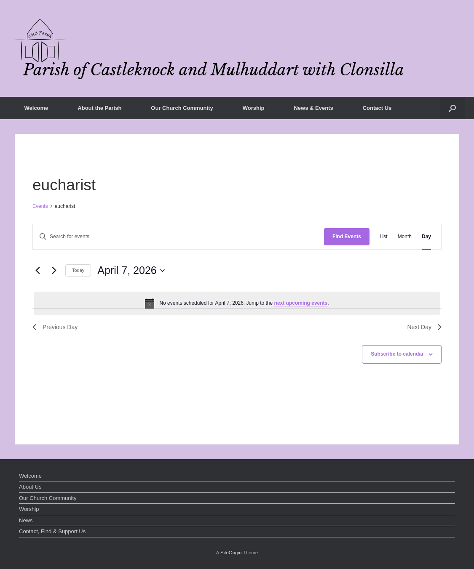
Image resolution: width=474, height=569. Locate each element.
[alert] (237, 303)
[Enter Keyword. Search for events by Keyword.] (178, 236)
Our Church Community (182, 108)
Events (40, 206)
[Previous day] (37, 271)
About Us (30, 487)
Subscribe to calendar (397, 354)
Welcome (36, 108)
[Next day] (54, 271)
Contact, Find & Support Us (52, 531)
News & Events (313, 108)
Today (78, 270)
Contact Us (377, 108)
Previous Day (55, 327)
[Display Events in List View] (384, 236)
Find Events (346, 236)
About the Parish (99, 108)
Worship (254, 108)
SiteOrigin (231, 552)
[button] (452, 108)
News (26, 520)
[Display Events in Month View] (405, 236)
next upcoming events (301, 303)
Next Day (424, 327)
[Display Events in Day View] (426, 236)
